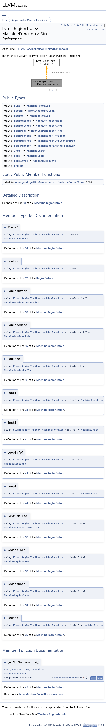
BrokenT (19, 165)
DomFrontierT (23, 145)
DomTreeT (20, 130)
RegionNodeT (22, 120)
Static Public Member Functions (88, 25)
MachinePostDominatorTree (56, 140)
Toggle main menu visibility (5, 12)
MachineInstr (36, 150)
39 (26, 312)
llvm (4, 20)
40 (26, 439)
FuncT (18, 105)
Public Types (66, 25)
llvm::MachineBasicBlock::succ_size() (41, 694)
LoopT (18, 155)
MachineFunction (38, 105)
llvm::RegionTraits (26, 234)
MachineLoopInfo (44, 160)
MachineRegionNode (49, 120)
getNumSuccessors (42, 182)
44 (26, 687)
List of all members (96, 29)
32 (26, 248)
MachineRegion (40, 115)
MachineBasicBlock (41, 110)
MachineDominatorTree (46, 130)
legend (53, 90)
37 (26, 346)
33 (26, 635)
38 (26, 537)
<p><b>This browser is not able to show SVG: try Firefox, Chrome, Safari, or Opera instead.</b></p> (53, 73)
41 (26, 503)
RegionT (19, 115)
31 (26, 409)
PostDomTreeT (23, 140)
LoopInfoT (21, 160)
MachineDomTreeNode (51, 135)
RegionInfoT (22, 125)
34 (26, 605)
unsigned (21, 182)
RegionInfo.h (44, 278)
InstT (18, 150)
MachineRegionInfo (49, 125)
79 (26, 278)
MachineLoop (35, 155)
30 (24, 203)
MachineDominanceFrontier (56, 145)
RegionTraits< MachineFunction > (29, 20)
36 (26, 380)
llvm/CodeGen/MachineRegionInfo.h (43, 49)
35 (26, 571)
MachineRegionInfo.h (48, 203)
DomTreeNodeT (23, 135)
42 (26, 473)
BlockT (18, 110)
